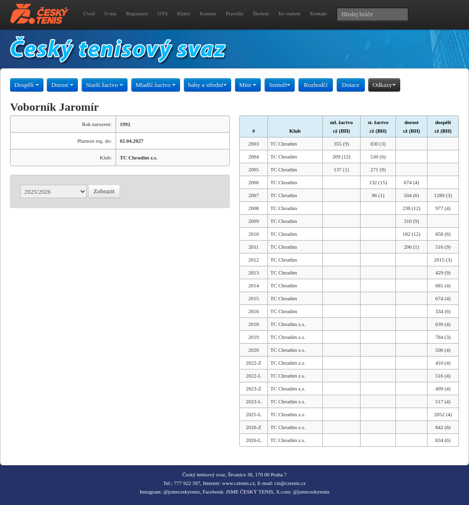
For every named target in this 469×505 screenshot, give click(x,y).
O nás (110, 13)
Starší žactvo (104, 84)
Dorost (62, 84)
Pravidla (235, 13)
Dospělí (26, 84)
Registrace (137, 13)
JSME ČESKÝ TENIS (249, 491)
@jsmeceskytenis (181, 491)
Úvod (89, 13)
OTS (163, 13)
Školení (261, 13)
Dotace (351, 84)
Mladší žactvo (156, 84)
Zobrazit (104, 191)
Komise (208, 13)
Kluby (184, 13)
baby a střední (207, 84)
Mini (248, 84)
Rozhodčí (316, 84)
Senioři (280, 84)
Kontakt (318, 13)
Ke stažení (289, 13)
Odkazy (384, 84)
